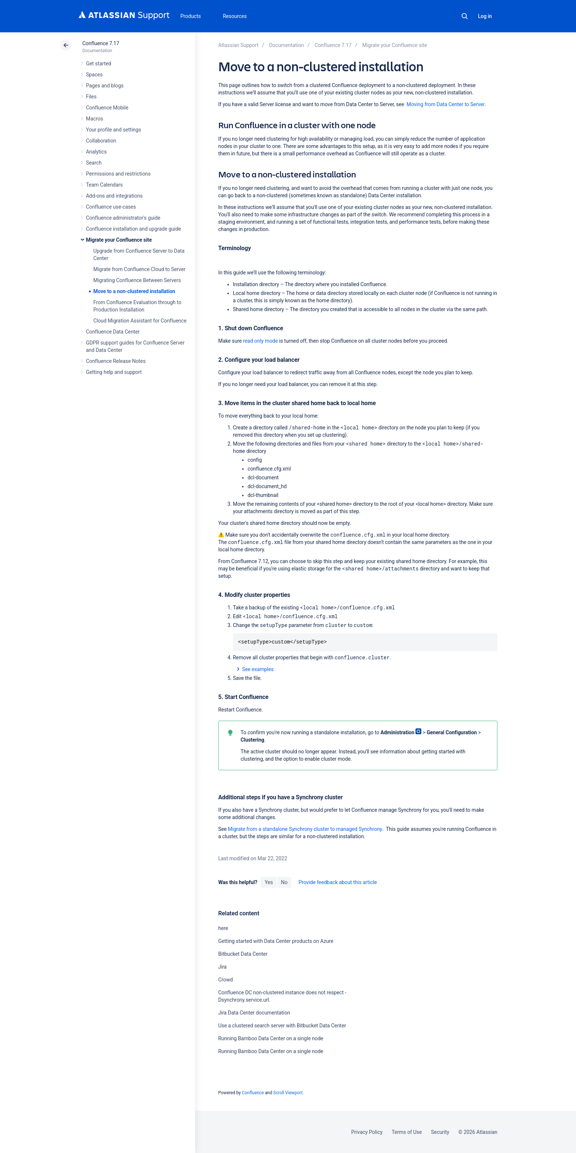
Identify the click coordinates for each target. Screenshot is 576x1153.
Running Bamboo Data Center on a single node (270, 1038)
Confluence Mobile (107, 108)
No (284, 882)
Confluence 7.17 (100, 43)
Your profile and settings (113, 130)
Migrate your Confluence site (119, 240)
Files (91, 97)
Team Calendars (104, 185)
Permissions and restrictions (118, 174)
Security (440, 1132)
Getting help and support (114, 372)
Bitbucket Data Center (242, 954)
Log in (485, 16)
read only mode (260, 341)
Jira (222, 967)
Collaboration (101, 141)
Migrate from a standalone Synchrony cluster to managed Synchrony (305, 829)
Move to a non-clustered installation (134, 291)
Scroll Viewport (288, 1092)
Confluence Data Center (113, 332)
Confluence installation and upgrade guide (133, 229)
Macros (94, 119)
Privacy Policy (366, 1132)
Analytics (96, 152)
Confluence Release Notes (115, 361)
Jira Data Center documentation (254, 1013)
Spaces (94, 75)
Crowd (225, 980)
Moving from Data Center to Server (446, 104)
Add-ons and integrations (114, 196)
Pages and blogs (104, 86)
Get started (98, 63)
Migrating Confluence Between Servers (137, 280)
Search (465, 16)
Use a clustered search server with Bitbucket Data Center (282, 1025)
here (223, 928)
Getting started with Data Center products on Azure (275, 941)
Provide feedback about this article (338, 882)
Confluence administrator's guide (123, 218)
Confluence (253, 1092)
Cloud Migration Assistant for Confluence (140, 321)
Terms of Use (407, 1132)
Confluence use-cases (111, 207)
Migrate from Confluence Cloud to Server (139, 269)
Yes (268, 882)
